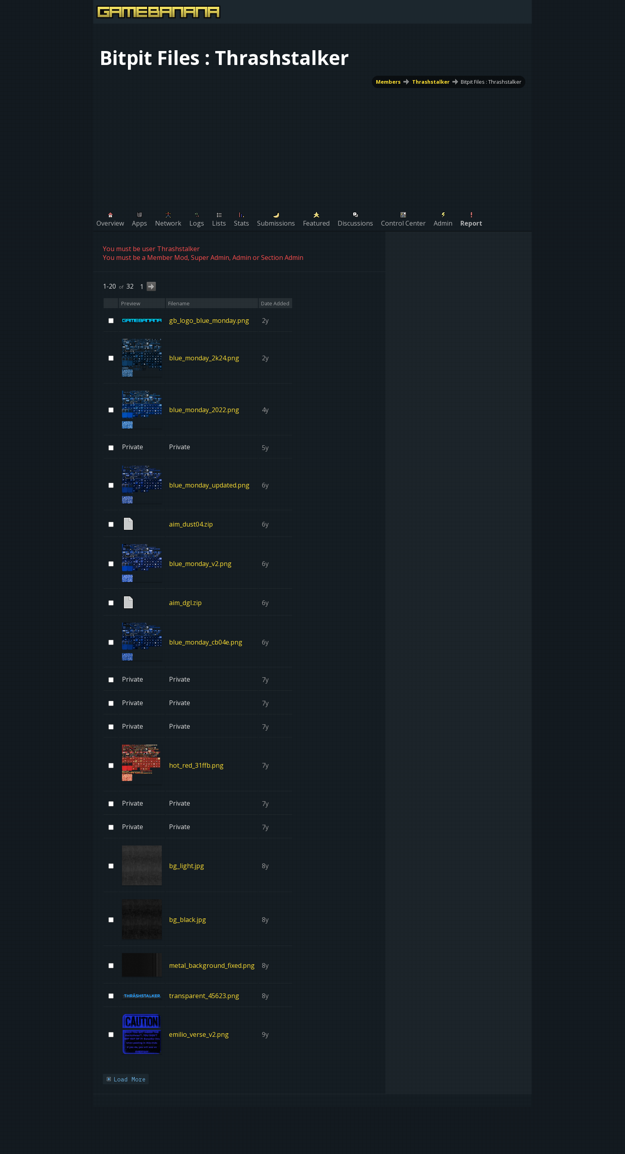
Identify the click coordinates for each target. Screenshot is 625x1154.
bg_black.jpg (187, 919)
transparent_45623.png (204, 995)
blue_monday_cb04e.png (205, 642)
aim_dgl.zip (185, 602)
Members (388, 81)
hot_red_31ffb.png (196, 765)
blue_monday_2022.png (204, 409)
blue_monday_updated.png (209, 485)
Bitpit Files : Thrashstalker (491, 81)
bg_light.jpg (186, 865)
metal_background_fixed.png (212, 965)
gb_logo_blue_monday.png (209, 320)
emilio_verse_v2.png (199, 1034)
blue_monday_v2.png (200, 563)
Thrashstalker (431, 81)
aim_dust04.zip (191, 524)
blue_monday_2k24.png (204, 358)
